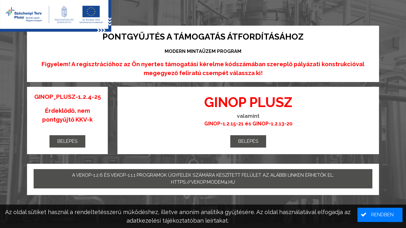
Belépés (67, 141)
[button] (380, 215)
